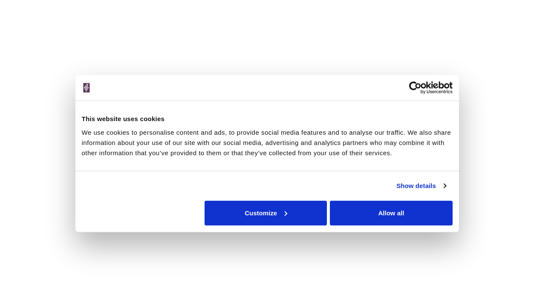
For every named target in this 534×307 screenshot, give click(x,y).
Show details (416, 185)
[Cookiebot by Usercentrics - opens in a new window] (415, 87)
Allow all (391, 212)
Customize (266, 212)
